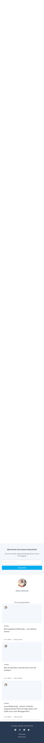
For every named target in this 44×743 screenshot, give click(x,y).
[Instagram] (20, 730)
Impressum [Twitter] (22, 734)
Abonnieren (22, 568)
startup (6, 626)
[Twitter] (28, 730)
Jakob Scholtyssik (22, 591)
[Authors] (5, 607)
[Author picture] (22, 583)
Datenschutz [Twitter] (22, 737)
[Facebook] (15, 730)
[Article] (22, 613)
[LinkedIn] (24, 730)
